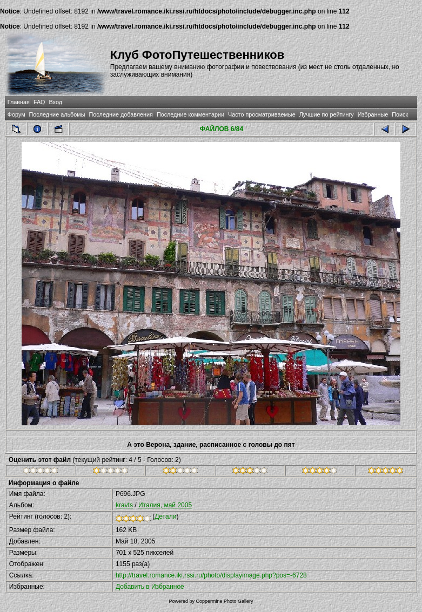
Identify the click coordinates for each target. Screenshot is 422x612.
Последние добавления (120, 114)
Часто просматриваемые (262, 114)
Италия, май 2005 (165, 505)
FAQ (39, 102)
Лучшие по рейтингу (326, 114)
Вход (55, 102)
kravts (124, 505)
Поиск (400, 114)
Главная (19, 102)
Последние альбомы (57, 114)
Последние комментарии (190, 114)
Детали (165, 516)
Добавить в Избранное (150, 586)
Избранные (373, 114)
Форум (16, 114)
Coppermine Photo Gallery (224, 601)
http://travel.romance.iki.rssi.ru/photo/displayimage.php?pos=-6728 (211, 575)
